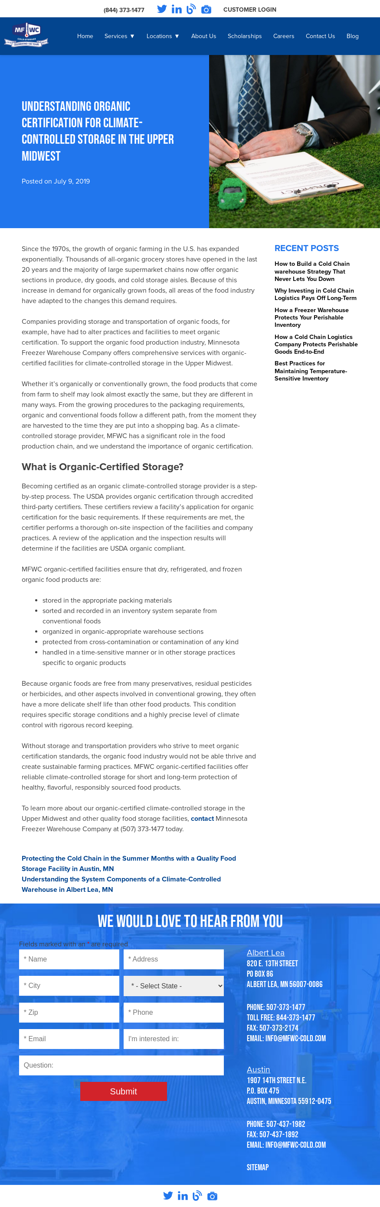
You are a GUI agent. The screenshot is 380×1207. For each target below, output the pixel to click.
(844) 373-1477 (124, 10)
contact (202, 818)
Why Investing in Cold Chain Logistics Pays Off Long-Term (316, 294)
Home (85, 36)
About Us (203, 36)
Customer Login (249, 9)
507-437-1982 (285, 1124)
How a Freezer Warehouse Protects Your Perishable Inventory (312, 318)
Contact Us (320, 36)
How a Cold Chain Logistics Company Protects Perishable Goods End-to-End (316, 344)
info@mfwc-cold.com (295, 1038)
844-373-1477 (295, 1017)
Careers (284, 36)
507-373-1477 (285, 1007)
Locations (159, 36)
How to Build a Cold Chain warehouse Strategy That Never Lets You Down (312, 271)
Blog (353, 36)
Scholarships (245, 36)
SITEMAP (258, 1167)
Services (116, 36)
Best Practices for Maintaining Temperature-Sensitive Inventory (311, 371)
